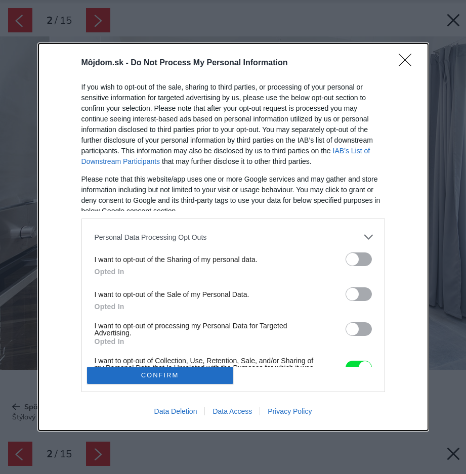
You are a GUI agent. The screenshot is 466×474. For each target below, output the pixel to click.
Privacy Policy (290, 411)
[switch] (359, 259)
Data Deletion (175, 411)
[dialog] (233, 237)
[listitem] (233, 237)
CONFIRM (160, 375)
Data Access (232, 411)
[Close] (408, 63)
